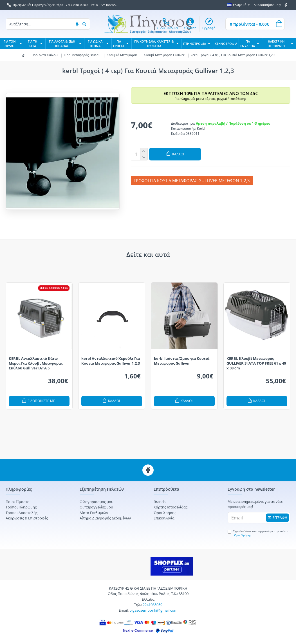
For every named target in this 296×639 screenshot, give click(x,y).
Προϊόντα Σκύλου (45, 55)
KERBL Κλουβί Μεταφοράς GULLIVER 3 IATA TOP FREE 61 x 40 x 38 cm (256, 357)
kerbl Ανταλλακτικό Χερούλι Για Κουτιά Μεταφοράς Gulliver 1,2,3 (110, 354)
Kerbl (201, 128)
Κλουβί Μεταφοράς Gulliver (164, 55)
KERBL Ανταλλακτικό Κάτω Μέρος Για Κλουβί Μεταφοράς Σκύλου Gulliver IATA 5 (35, 357)
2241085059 (152, 595)
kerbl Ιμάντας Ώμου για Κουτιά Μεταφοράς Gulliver (181, 354)
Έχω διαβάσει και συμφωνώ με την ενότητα (259, 526)
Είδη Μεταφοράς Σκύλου (82, 55)
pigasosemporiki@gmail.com (153, 600)
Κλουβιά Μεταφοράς (122, 55)
